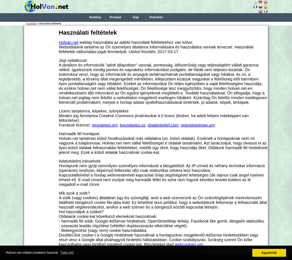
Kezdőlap (95, 17)
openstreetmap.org (198, 125)
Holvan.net (68, 42)
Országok (115, 17)
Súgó (136, 17)
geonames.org (105, 125)
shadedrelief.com (163, 125)
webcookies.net (189, 244)
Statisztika (156, 17)
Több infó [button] (67, 252)
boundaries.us (132, 125)
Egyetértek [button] (269, 252)
